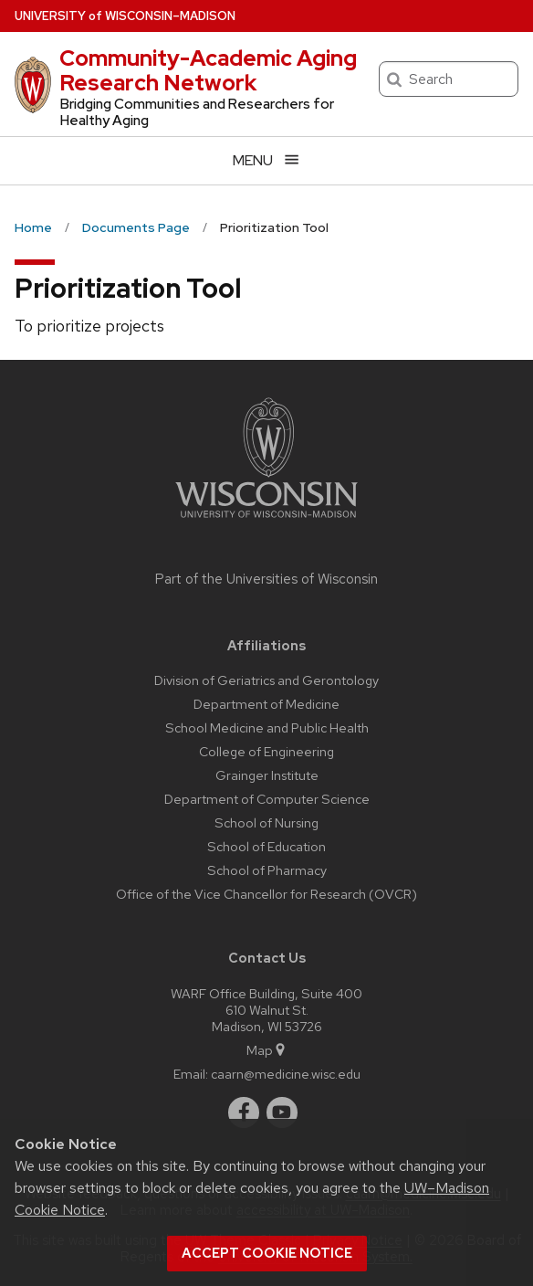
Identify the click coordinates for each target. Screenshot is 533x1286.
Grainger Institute (267, 775)
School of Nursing (266, 822)
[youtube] (282, 1112)
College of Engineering (266, 751)
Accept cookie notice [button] (267, 1253)
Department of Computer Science (267, 798)
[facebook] (243, 1112)
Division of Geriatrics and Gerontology (266, 680)
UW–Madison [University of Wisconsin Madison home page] (125, 16)
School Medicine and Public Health (267, 727)
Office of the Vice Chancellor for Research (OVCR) (266, 893)
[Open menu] (266, 160)
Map (266, 1050)
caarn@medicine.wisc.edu (286, 1073)
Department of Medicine (266, 703)
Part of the (266, 579)
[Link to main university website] (266, 521)
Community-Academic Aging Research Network (208, 70)
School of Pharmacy (267, 870)
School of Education (266, 846)
